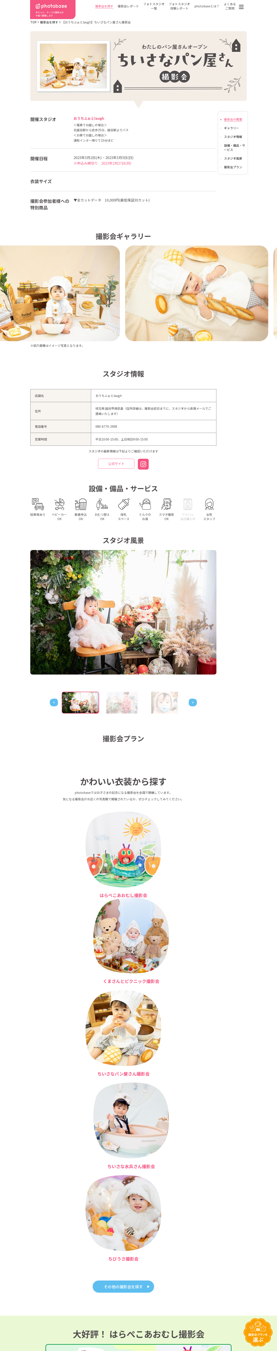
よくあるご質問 (230, 6)
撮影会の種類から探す (112, 1305)
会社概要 (141, 1311)
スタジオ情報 (233, 136)
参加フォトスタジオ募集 (218, 1334)
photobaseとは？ (206, 6)
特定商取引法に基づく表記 (89, 1334)
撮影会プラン (233, 167)
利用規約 (48, 1334)
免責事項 (179, 1334)
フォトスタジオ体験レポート (179, 6)
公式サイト (116, 464)
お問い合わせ (220, 1305)
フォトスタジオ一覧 (153, 6)
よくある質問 (189, 1305)
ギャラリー (231, 128)
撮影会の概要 (233, 119)
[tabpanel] (123, 612)
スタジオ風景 (233, 158)
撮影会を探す (104, 6)
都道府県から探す (109, 1298)
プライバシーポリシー (140, 1334)
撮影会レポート (128, 6)
